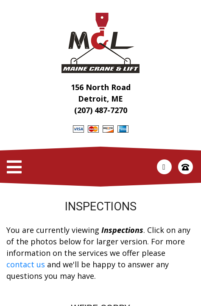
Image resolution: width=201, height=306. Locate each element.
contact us (25, 264)
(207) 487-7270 (100, 110)
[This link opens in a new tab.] (163, 166)
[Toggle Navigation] (14, 167)
